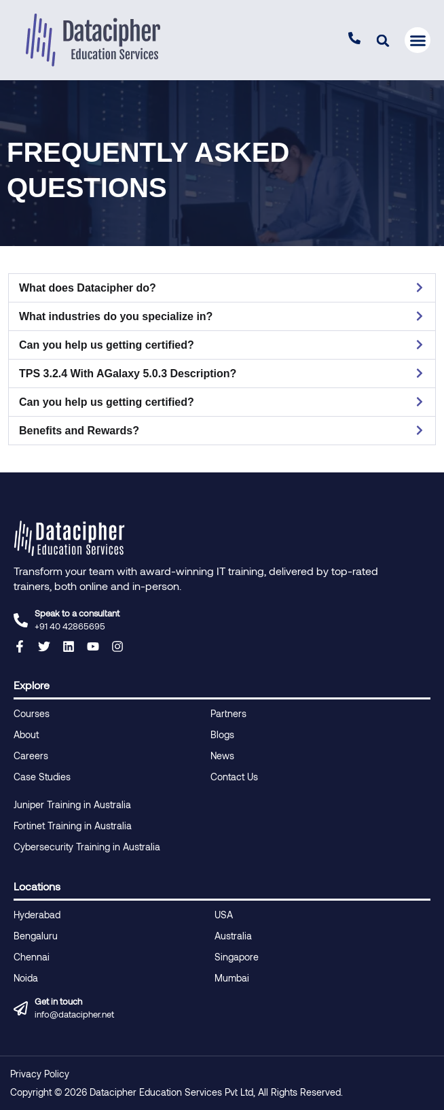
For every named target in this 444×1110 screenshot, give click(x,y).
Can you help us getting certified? (106, 345)
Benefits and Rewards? (79, 430)
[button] (382, 40)
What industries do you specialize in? (115, 316)
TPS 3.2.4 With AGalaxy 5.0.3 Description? (127, 373)
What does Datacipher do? (87, 288)
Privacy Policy (39, 1073)
